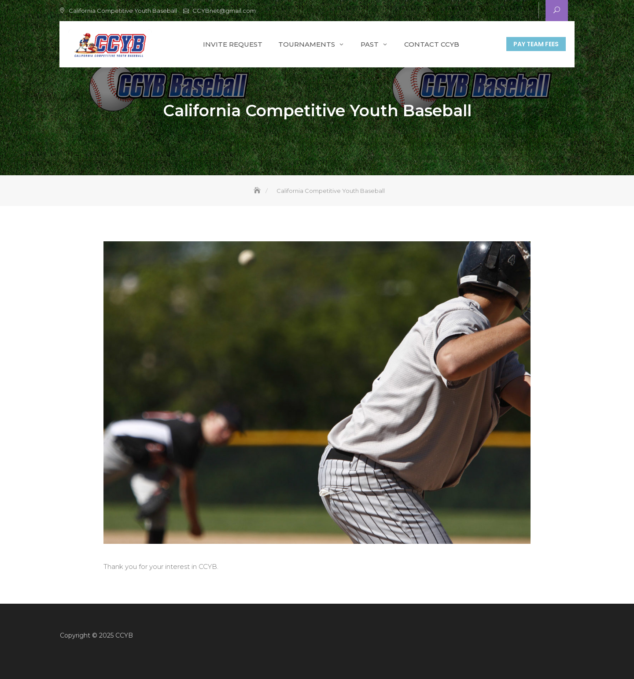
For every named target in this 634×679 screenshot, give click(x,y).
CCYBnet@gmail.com (224, 10)
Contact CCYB (431, 44)
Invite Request (232, 44)
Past (370, 44)
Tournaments (306, 44)
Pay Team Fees (536, 44)
